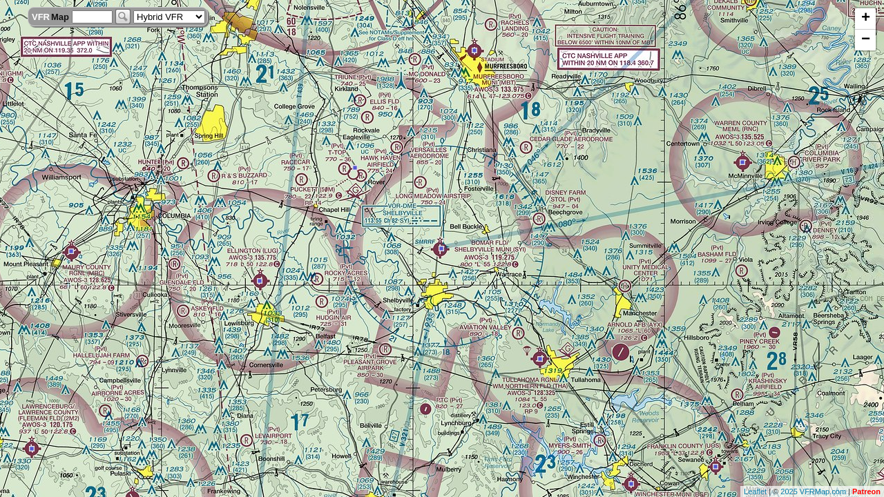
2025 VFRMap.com (813, 491)
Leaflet (755, 491)
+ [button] (865, 18)
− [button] (865, 40)
